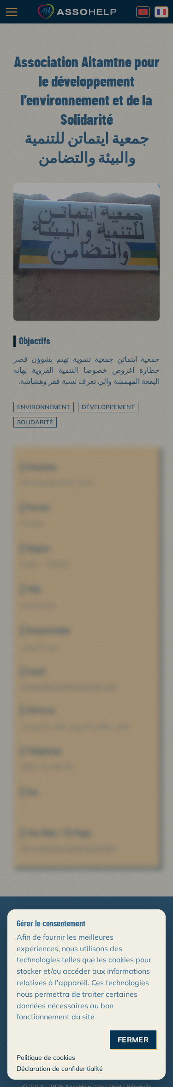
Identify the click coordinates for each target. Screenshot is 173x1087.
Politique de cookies (46, 1057)
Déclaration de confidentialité (60, 1068)
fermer (133, 1039)
